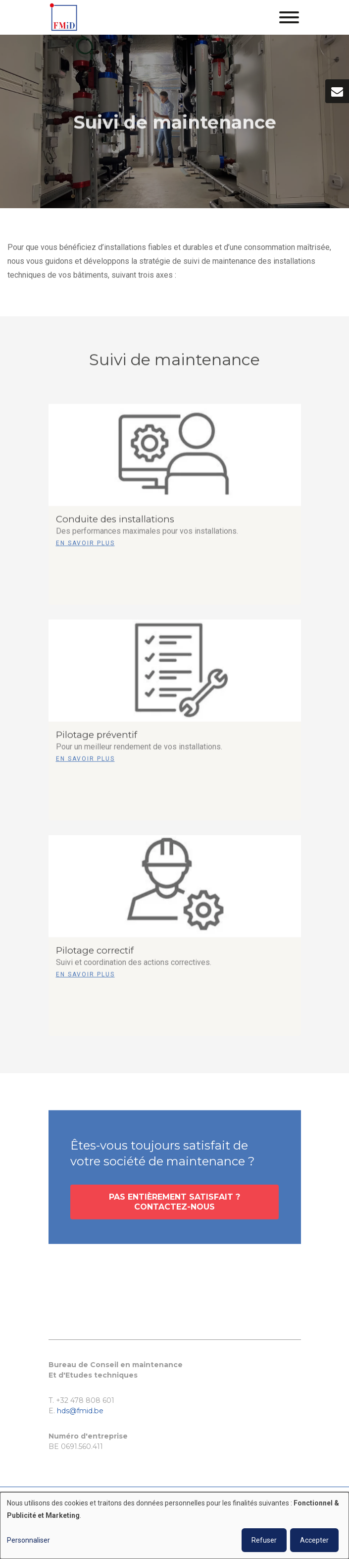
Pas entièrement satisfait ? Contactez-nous (174, 1205)
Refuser (264, 1540)
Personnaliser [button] (28, 1540)
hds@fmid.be (80, 1410)
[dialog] (174, 1525)
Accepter (314, 1540)
